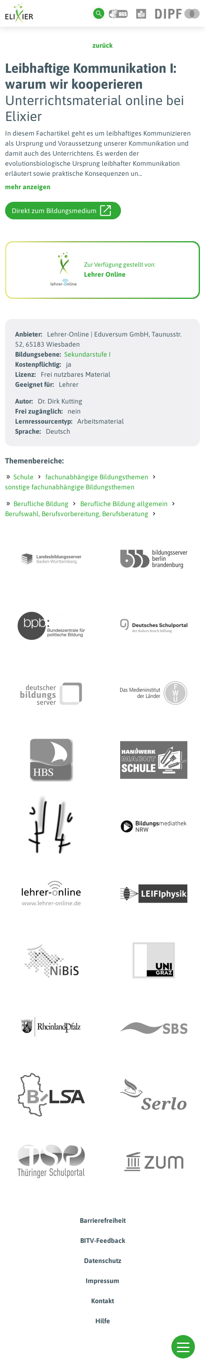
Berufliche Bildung (40, 503)
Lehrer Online (105, 274)
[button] (183, 1346)
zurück (102, 45)
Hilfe (102, 1321)
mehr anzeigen (27, 186)
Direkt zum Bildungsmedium (61, 210)
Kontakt (102, 1300)
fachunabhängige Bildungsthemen (96, 477)
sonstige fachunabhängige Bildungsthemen (69, 487)
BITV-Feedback (102, 1240)
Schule (23, 477)
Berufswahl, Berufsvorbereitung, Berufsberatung (76, 513)
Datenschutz (102, 1260)
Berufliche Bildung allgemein (124, 503)
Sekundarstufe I (87, 354)
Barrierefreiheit (103, 1220)
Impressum (102, 1280)
